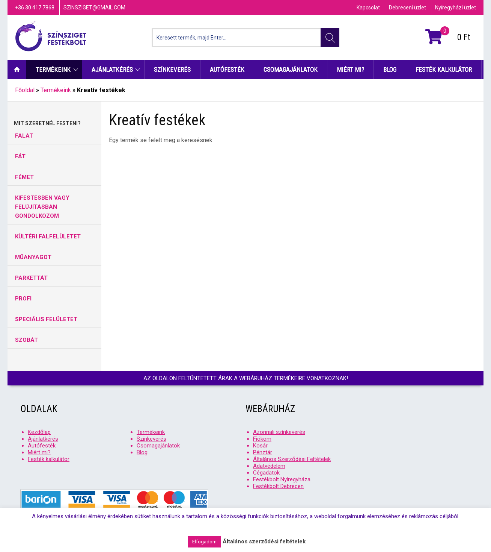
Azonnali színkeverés (279, 432)
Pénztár (262, 452)
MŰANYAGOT (33, 257)
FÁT (20, 156)
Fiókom (262, 438)
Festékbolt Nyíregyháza (281, 479)
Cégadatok (266, 472)
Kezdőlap (17, 69)
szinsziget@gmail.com (94, 8)
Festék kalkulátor (444, 69)
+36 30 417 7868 (34, 8)
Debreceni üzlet (407, 8)
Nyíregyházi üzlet (455, 8)
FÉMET (24, 177)
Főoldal (25, 90)
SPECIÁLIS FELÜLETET (46, 319)
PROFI (23, 298)
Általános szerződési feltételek (264, 541)
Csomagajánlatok (291, 69)
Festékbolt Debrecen (278, 486)
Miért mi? (350, 69)
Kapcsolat (368, 8)
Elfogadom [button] (204, 541)
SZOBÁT (26, 340)
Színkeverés (172, 69)
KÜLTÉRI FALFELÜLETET (48, 236)
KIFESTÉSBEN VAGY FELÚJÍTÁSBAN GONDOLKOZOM (42, 206)
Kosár (260, 445)
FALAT (24, 135)
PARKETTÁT (31, 277)
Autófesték (227, 69)
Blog (389, 69)
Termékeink (53, 69)
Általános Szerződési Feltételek (292, 459)
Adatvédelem (269, 466)
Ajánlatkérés (112, 69)
